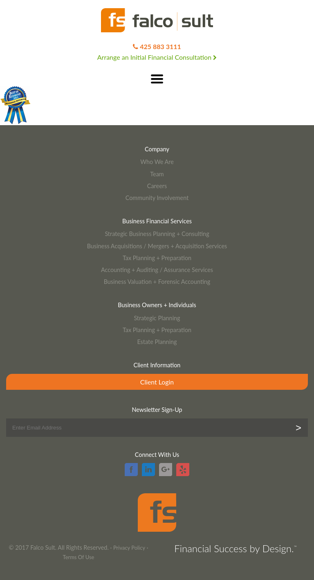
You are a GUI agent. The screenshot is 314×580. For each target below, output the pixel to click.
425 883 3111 (160, 46)
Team (157, 174)
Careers (157, 185)
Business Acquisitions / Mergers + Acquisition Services (157, 246)
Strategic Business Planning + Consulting (157, 233)
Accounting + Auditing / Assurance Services (157, 269)
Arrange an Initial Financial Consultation (157, 57)
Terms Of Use (78, 557)
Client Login (157, 382)
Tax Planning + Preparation (157, 257)
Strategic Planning (157, 318)
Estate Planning (157, 341)
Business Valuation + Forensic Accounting (157, 281)
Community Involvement (157, 197)
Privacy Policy (129, 547)
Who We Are (157, 161)
